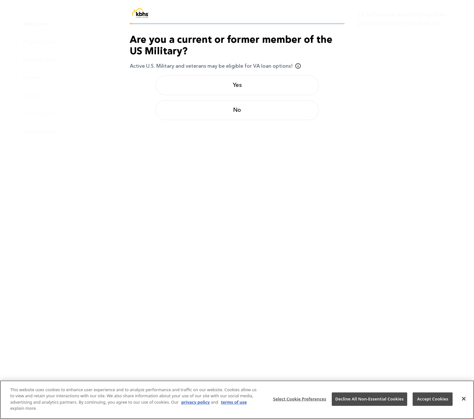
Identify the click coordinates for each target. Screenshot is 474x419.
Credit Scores (40, 131)
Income (31, 77)
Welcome (35, 24)
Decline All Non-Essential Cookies (369, 399)
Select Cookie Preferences (299, 399)
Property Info (39, 42)
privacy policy (195, 402)
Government (38, 113)
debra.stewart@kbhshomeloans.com (416, 84)
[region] (237, 399)
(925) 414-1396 (388, 75)
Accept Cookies (432, 399)
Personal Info (39, 60)
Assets (30, 95)
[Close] (464, 399)
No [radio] (237, 110)
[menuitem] (64, 24)
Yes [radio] (237, 85)
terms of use (234, 402)
